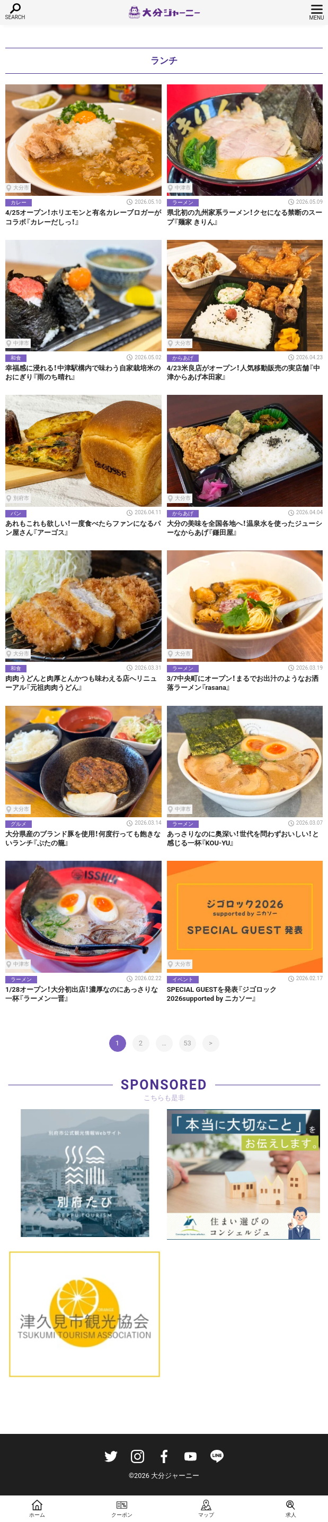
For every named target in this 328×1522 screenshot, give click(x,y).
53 (187, 1043)
